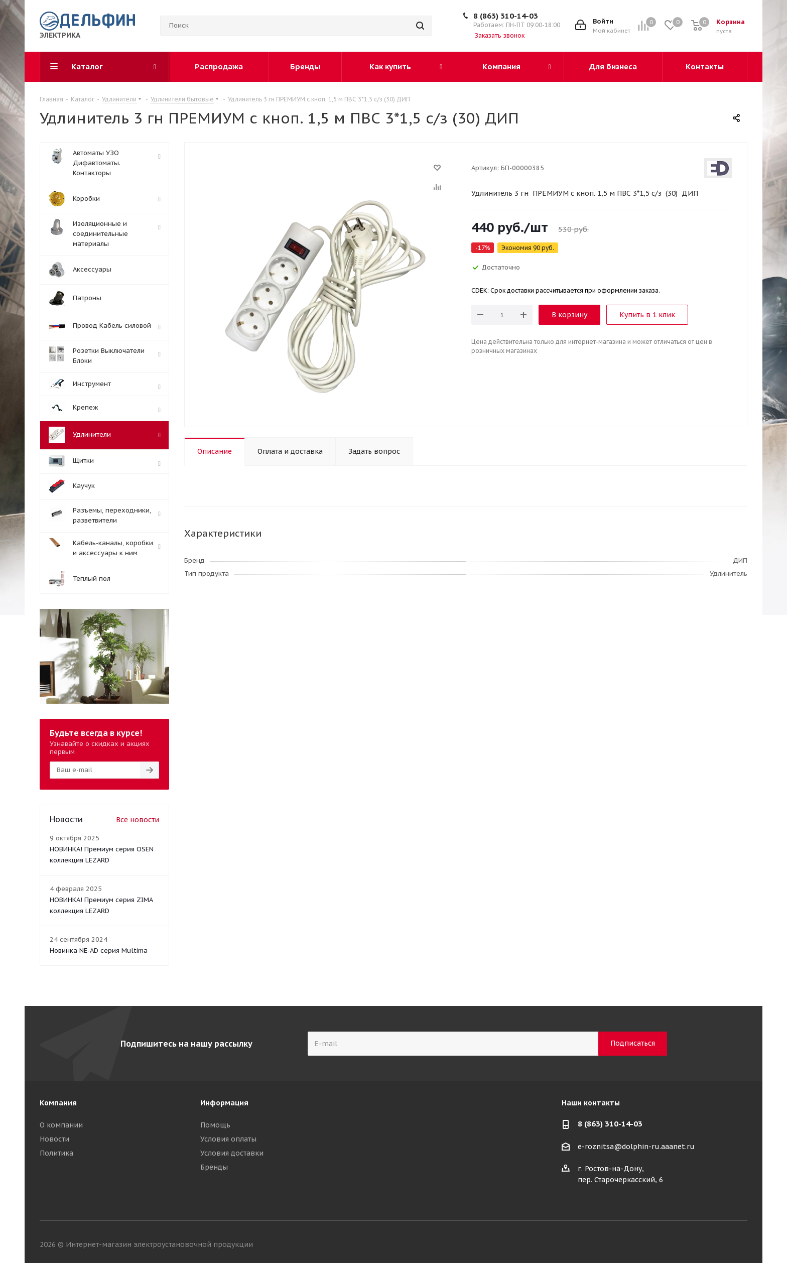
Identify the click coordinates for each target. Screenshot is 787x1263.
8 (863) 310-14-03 (505, 16)
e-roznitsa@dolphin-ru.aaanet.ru (636, 1146)
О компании (61, 1124)
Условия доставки (232, 1153)
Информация (224, 1102)
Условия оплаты (228, 1139)
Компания (58, 1102)
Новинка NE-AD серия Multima (99, 950)
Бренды (214, 1167)
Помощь (215, 1124)
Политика (56, 1153)
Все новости (137, 819)
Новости (54, 1139)
